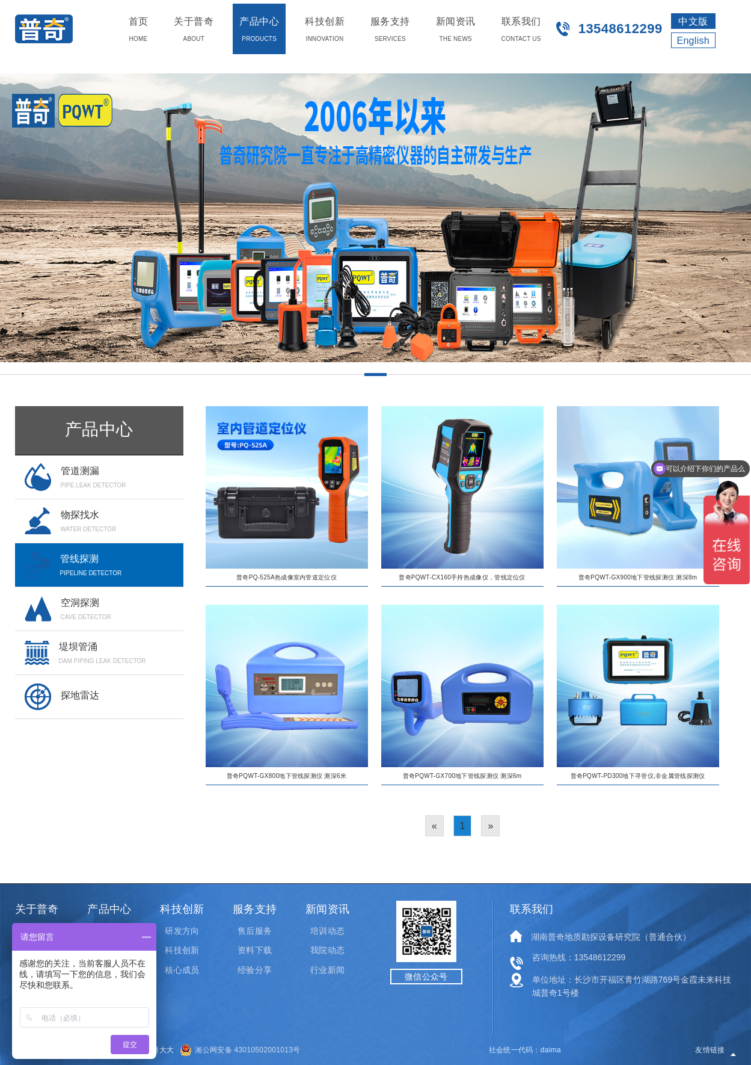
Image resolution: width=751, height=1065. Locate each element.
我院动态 (327, 950)
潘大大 (163, 1050)
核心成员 (181, 970)
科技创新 (181, 950)
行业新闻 (327, 970)
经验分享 (254, 970)
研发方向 (181, 931)
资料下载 (254, 950)
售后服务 (254, 931)
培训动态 (327, 931)
